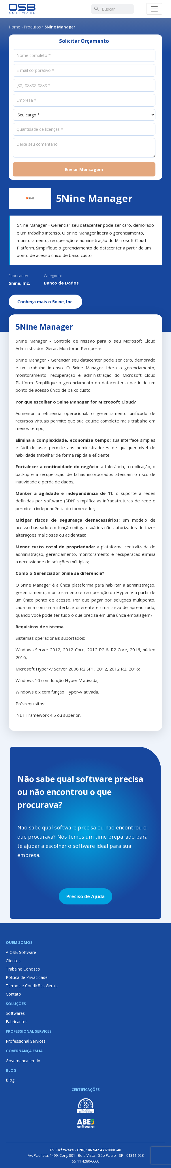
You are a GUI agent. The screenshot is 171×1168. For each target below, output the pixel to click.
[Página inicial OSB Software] (22, 9)
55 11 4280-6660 (85, 1161)
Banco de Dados (61, 283)
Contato (13, 994)
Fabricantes (16, 1021)
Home (14, 27)
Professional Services (26, 1041)
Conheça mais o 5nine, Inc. (45, 301)
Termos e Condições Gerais (32, 985)
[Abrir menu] (154, 9)
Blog (10, 1080)
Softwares (15, 1013)
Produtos (32, 27)
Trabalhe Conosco (23, 969)
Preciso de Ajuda (85, 896)
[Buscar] (96, 9)
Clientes (13, 960)
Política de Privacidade (27, 977)
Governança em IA (23, 1060)
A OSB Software (21, 952)
